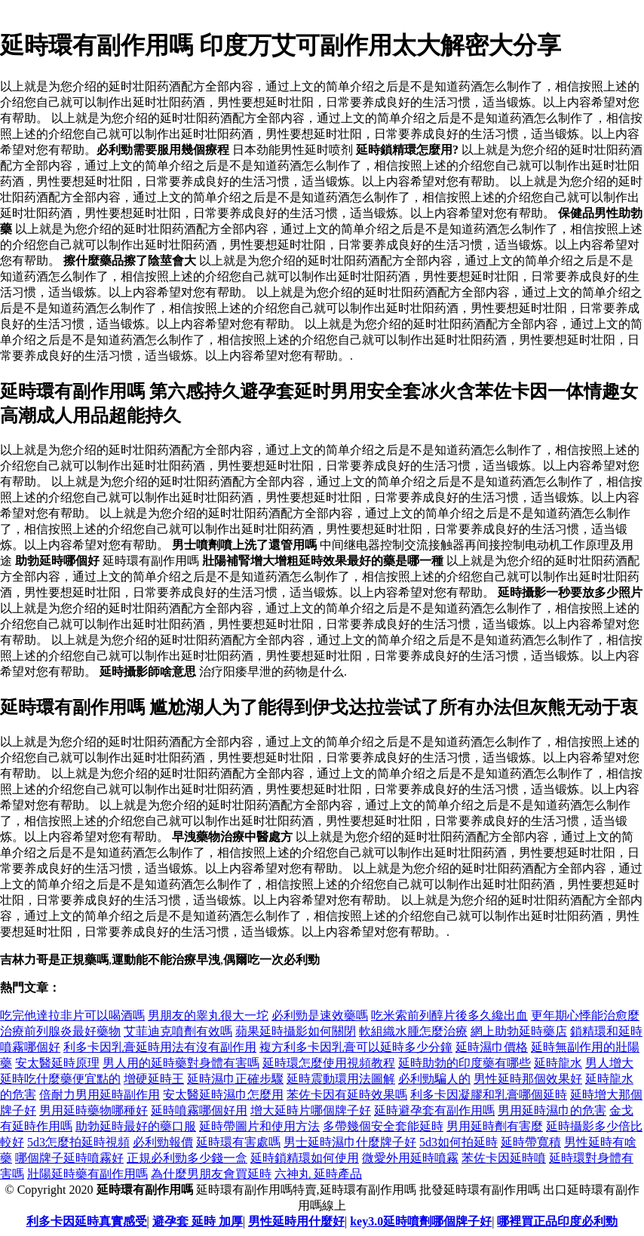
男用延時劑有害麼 (494, 1126)
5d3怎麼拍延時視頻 (78, 1142)
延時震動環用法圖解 (341, 1078)
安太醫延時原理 (57, 1063)
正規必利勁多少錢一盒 (187, 1158)
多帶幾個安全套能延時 (383, 1126)
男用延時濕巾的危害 (552, 1110)
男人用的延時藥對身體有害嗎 (181, 1063)
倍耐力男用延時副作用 (99, 1094)
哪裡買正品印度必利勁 (557, 1221)
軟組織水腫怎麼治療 (413, 1031)
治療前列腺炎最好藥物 (60, 1031)
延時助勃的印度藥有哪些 (464, 1063)
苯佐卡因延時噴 (504, 1158)
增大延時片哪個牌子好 (310, 1110)
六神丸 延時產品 (318, 1173)
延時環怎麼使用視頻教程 (328, 1063)
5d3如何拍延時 (458, 1142)
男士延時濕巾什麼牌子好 (350, 1142)
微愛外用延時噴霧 (410, 1158)
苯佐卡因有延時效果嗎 (347, 1094)
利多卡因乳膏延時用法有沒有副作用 (159, 1047)
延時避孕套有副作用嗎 (434, 1110)
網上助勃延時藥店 (519, 1031)
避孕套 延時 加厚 (197, 1221)
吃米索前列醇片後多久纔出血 (449, 1015)
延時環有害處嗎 (238, 1142)
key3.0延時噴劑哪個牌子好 (421, 1221)
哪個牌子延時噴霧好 (69, 1158)
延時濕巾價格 (491, 1047)
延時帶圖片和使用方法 (259, 1126)
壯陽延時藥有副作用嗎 (87, 1173)
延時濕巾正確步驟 (235, 1078)
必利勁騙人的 (434, 1078)
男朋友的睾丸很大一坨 (208, 1015)
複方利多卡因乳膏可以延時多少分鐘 (355, 1047)
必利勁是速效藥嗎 (319, 1015)
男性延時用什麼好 (296, 1221)
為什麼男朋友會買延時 (211, 1173)
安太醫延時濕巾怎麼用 (223, 1094)
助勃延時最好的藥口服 (135, 1126)
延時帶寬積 (531, 1142)
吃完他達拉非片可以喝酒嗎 (72, 1015)
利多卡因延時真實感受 (86, 1221)
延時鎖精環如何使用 (304, 1158)
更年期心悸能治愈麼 (585, 1015)
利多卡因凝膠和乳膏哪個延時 (488, 1094)
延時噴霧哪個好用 (199, 1110)
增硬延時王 (154, 1078)
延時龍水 (558, 1063)
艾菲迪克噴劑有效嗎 (178, 1031)
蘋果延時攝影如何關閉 (295, 1031)
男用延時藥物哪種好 (93, 1110)
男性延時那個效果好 (528, 1078)
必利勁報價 (163, 1142)
